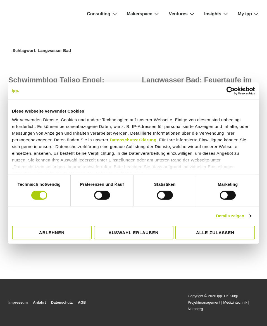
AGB (82, 302)
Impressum (18, 302)
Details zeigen (230, 215)
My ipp (249, 14)
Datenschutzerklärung (133, 139)
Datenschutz (62, 302)
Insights (216, 14)
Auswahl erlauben (133, 232)
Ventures (182, 14)
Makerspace (144, 14)
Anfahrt (39, 302)
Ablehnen (52, 232)
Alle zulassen (215, 232)
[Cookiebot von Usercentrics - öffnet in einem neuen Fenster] (230, 90)
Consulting (102, 14)
